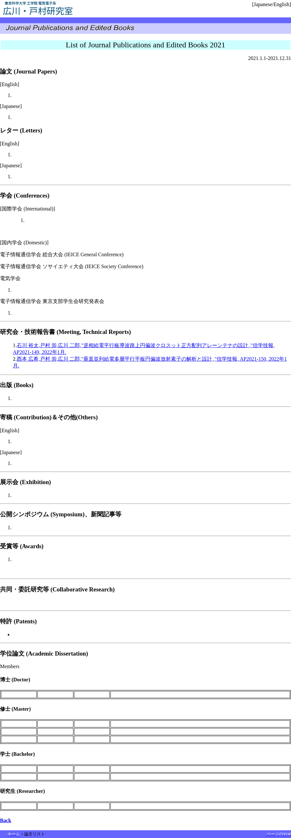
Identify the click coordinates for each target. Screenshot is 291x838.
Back (5, 820)
